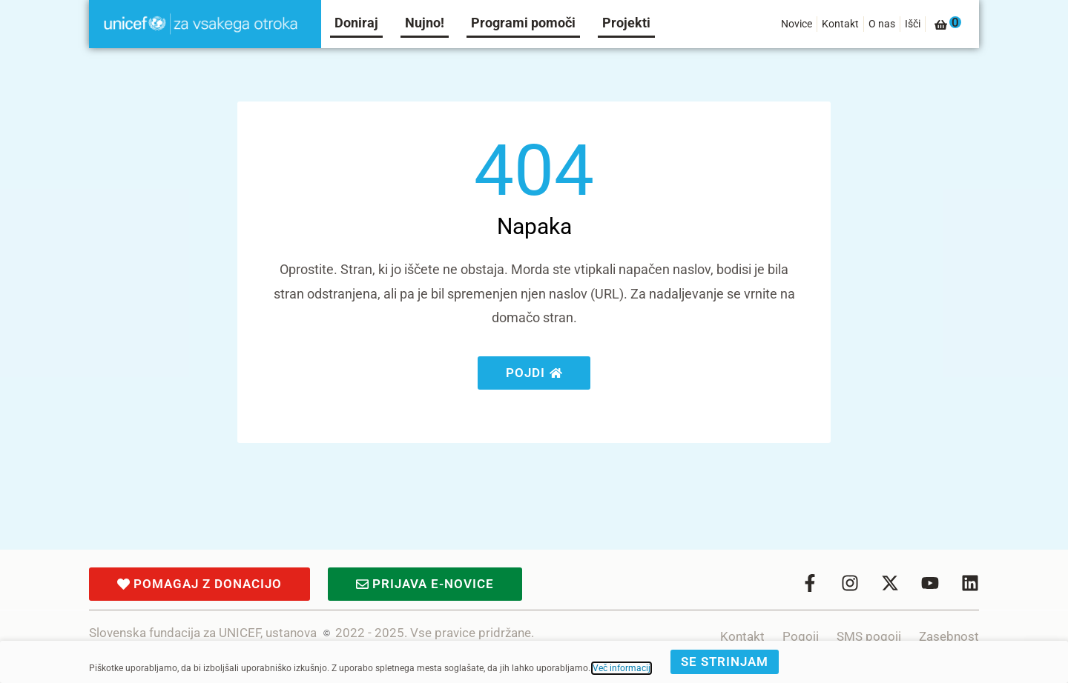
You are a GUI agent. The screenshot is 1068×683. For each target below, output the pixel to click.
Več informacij (621, 668)
